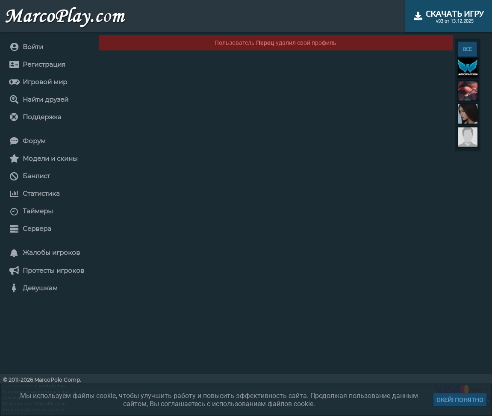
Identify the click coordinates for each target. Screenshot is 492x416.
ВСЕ (467, 49)
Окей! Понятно (459, 399)
